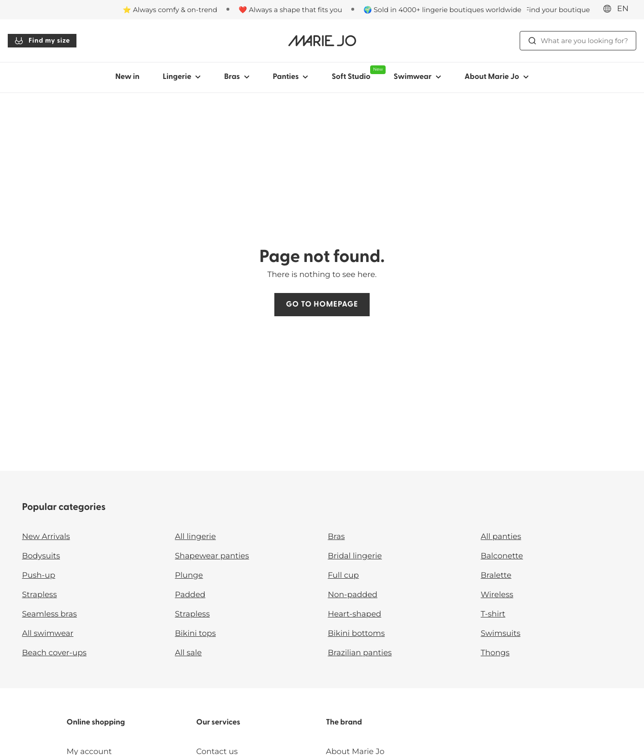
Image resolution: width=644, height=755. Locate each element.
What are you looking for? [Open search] (578, 40)
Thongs (495, 653)
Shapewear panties (212, 556)
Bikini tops (195, 633)
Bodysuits (41, 556)
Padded (190, 595)
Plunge (189, 575)
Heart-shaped (354, 614)
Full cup (343, 575)
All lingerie (195, 536)
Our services (218, 722)
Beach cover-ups (54, 653)
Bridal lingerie (355, 556)
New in (127, 77)
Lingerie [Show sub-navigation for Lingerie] (182, 77)
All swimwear (48, 633)
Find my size (42, 41)
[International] (618, 9)
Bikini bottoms (356, 633)
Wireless (497, 595)
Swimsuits (501, 633)
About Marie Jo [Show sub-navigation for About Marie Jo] (496, 77)
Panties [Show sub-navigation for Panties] (291, 77)
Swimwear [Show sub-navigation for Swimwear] (417, 77)
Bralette (496, 575)
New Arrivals (46, 536)
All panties (501, 536)
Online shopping (96, 722)
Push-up (39, 575)
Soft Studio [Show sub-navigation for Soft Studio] (356, 73)
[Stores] (552, 9)
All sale (188, 653)
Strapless (39, 595)
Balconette (502, 556)
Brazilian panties (360, 653)
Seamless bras (49, 614)
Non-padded (352, 595)
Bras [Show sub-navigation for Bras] (237, 77)
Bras (336, 536)
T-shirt (493, 614)
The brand (344, 722)
